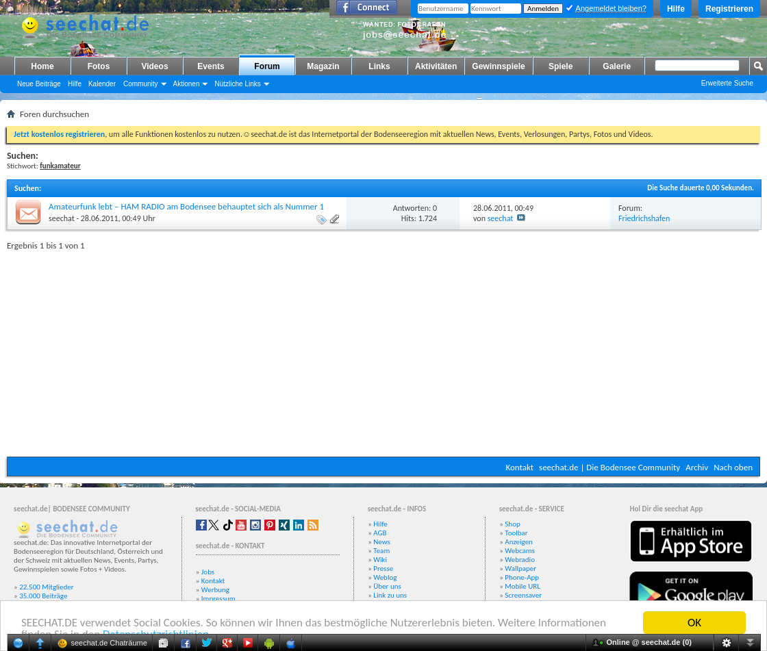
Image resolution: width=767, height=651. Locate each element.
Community (140, 84)
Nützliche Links (237, 84)
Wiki (380, 559)
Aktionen (186, 84)
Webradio (520, 559)
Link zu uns (390, 595)
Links (379, 66)
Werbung (215, 589)
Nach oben (733, 467)
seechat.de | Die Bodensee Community (609, 467)
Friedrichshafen (644, 218)
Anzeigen (519, 541)
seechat (62, 218)
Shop (512, 524)
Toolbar (516, 532)
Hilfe (676, 9)
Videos (154, 66)
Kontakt (519, 467)
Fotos (99, 66)
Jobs (207, 571)
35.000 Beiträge (43, 595)
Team (381, 550)
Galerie (617, 66)
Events (210, 66)
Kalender (102, 84)
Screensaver (523, 595)
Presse (383, 568)
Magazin (323, 66)
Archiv (697, 467)
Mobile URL (522, 586)
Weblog (385, 577)
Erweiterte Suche (727, 83)
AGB (379, 532)
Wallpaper (520, 568)
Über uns (387, 586)
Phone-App (522, 577)
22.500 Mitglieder (46, 587)
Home (42, 66)
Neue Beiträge (39, 84)
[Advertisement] (383, 350)
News (381, 541)
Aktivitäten (436, 66)
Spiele (561, 66)
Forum (266, 66)
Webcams (520, 550)
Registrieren (729, 9)
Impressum (218, 598)
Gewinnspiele (498, 66)
